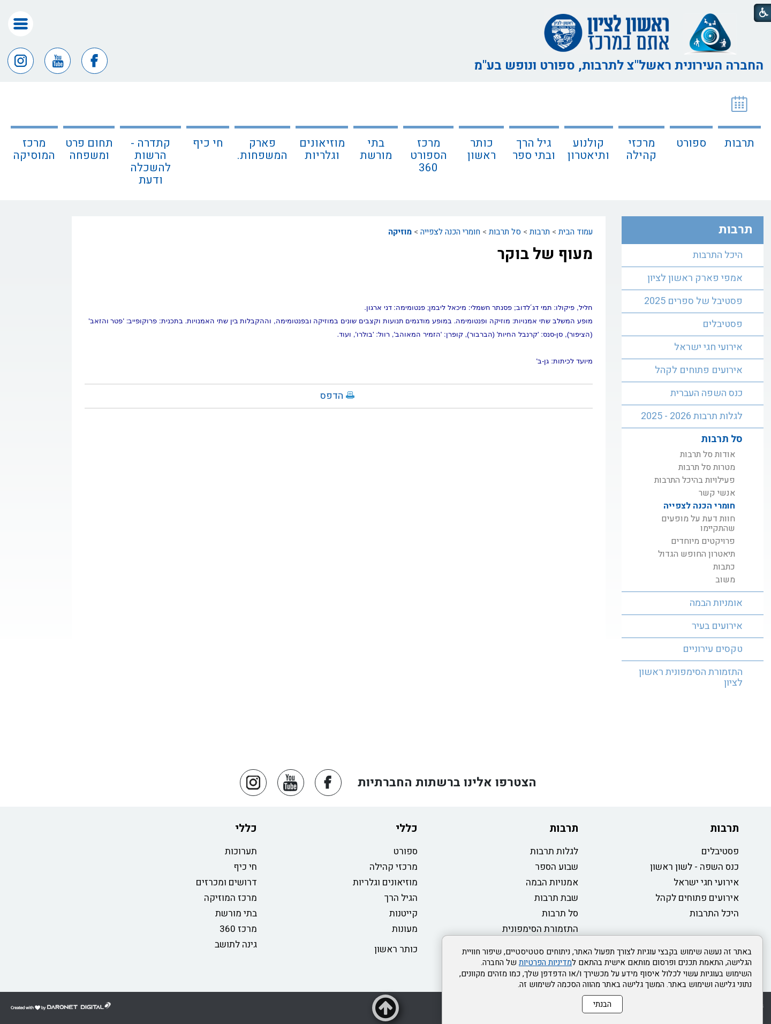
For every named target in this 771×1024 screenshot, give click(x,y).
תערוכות (241, 851)
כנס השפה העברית (706, 393)
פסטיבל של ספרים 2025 (693, 301)
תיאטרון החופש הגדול (696, 554)
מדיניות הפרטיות (545, 962)
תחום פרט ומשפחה (89, 149)
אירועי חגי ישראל (708, 347)
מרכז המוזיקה (230, 898)
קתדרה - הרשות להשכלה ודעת (150, 161)
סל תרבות (505, 232)
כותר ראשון (481, 149)
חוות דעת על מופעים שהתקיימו (698, 523)
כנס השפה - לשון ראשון (694, 867)
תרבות (739, 143)
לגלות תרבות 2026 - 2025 (692, 416)
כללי (407, 828)
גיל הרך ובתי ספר (533, 149)
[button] (20, 23)
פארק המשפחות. (262, 149)
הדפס (331, 396)
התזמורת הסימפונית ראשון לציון (691, 677)
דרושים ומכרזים (226, 882)
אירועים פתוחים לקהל (699, 370)
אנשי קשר (717, 493)
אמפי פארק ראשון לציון (695, 278)
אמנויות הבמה (552, 882)
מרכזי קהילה (641, 149)
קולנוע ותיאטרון (588, 149)
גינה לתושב (236, 944)
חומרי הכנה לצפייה (450, 232)
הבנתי (602, 1004)
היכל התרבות (718, 255)
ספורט (691, 143)
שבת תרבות (556, 898)
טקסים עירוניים (713, 649)
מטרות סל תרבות (706, 467)
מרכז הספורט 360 (428, 155)
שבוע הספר (556, 867)
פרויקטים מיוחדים (703, 541)
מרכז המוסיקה (34, 149)
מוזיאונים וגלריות (322, 149)
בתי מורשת (376, 149)
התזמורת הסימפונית (540, 929)
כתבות (724, 566)
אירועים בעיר (717, 626)
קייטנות (403, 913)
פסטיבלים (722, 324)
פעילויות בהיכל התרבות (694, 480)
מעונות (405, 929)
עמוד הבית (575, 232)
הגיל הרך (401, 898)
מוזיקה (400, 232)
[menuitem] (739, 141)
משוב (725, 579)
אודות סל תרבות (707, 454)
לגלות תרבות (554, 851)
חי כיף (208, 143)
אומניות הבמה (716, 603)
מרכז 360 (238, 929)
